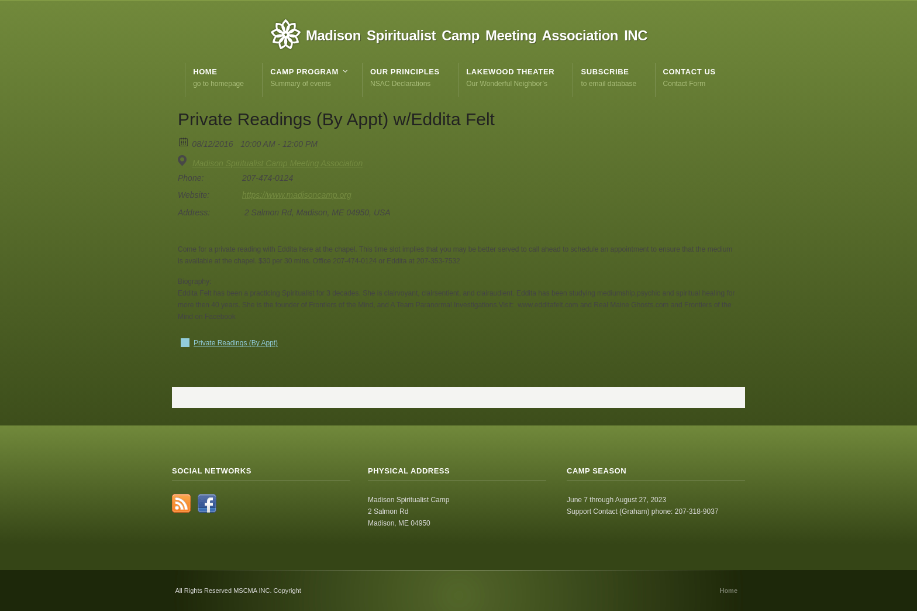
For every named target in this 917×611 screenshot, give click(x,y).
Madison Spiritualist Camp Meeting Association (277, 163)
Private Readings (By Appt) (236, 343)
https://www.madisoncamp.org (296, 195)
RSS (181, 503)
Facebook (207, 503)
